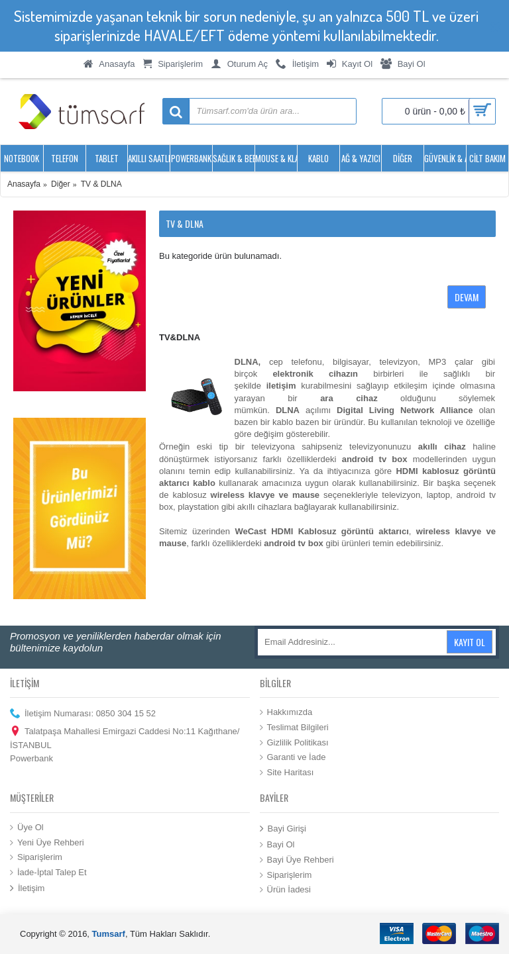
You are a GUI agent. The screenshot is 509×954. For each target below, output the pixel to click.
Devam (467, 297)
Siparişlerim (36, 857)
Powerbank (31, 758)
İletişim (27, 888)
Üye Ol (27, 827)
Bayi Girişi (283, 829)
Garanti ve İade (293, 757)
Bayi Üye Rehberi (297, 860)
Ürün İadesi (285, 889)
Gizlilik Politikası (294, 742)
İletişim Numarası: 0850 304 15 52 (83, 714)
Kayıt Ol (469, 642)
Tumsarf (108, 934)
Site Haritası (287, 772)
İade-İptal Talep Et (48, 872)
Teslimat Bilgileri (294, 727)
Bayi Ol (277, 844)
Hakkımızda (286, 712)
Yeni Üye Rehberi (47, 842)
